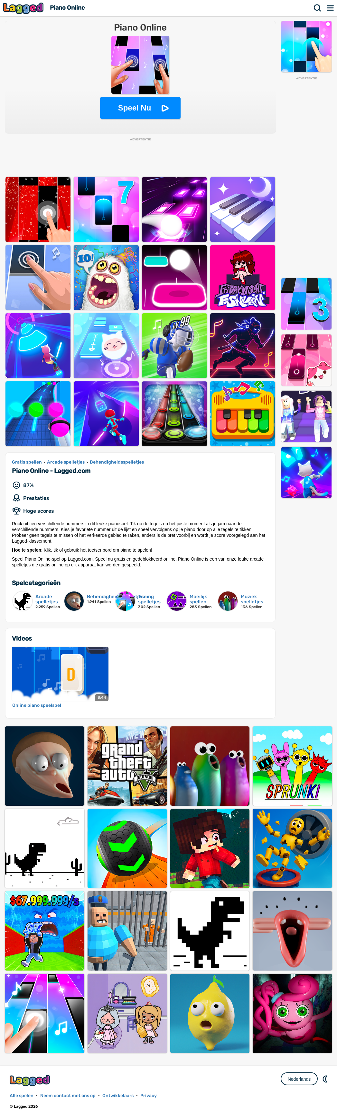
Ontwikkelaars (118, 1095)
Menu (330, 8)
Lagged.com (30, 1080)
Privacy (148, 1095)
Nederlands (299, 1079)
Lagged (24, 8)
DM (325, 1078)
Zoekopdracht (317, 8)
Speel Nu (134, 107)
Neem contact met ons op (68, 1095)
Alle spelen (21, 1095)
